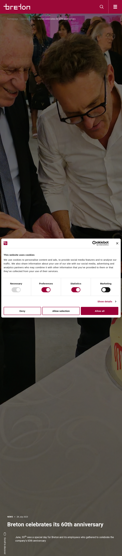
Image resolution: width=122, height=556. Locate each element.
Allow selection (61, 311)
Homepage (12, 19)
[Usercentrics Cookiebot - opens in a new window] (97, 243)
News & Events (28, 19)
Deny (22, 311)
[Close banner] (117, 243)
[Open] (115, 6)
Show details (105, 301)
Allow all (100, 311)
